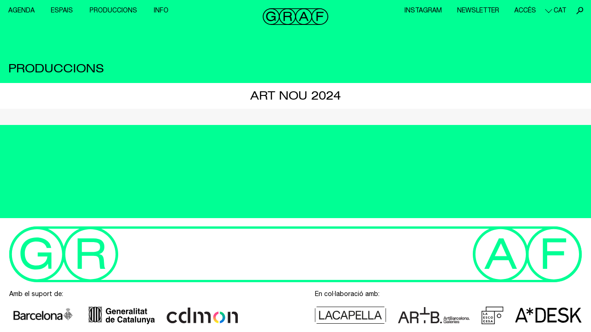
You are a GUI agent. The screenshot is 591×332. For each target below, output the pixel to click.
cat (560, 10)
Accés (525, 10)
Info (161, 10)
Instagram (423, 10)
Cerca (579, 11)
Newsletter (478, 10)
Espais (62, 10)
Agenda (21, 10)
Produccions (113, 10)
